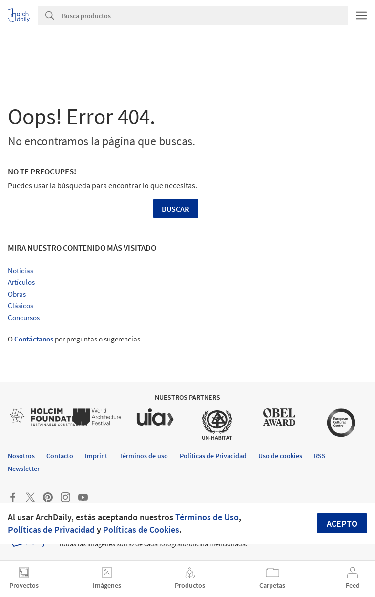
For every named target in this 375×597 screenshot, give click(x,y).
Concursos (24, 317)
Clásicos (20, 305)
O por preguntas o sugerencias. (75, 338)
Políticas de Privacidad (51, 529)
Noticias (20, 270)
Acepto (342, 523)
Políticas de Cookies (141, 529)
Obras (17, 293)
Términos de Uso (207, 517)
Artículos (21, 282)
